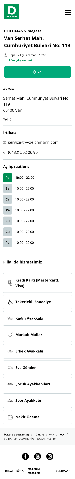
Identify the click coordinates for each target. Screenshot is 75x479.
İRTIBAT (9, 471)
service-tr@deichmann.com (33, 142)
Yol (7, 119)
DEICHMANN (63, 471)
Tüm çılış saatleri (20, 60)
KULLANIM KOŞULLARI (34, 471)
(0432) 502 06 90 (23, 152)
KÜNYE (20, 471)
